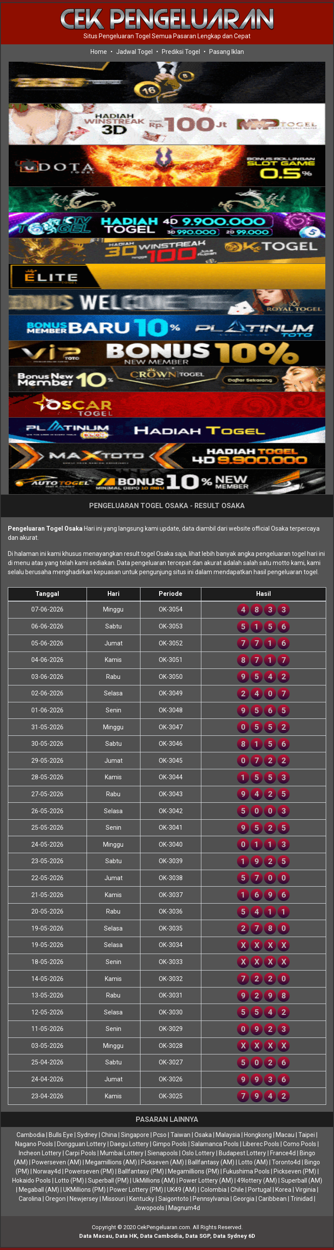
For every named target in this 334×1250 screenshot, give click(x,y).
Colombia (213, 1189)
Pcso (160, 1134)
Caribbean (272, 1198)
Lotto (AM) (253, 1162)
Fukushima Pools (246, 1171)
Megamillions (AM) (111, 1162)
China (109, 1134)
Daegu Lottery (129, 1143)
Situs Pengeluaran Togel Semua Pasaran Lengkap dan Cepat (167, 36)
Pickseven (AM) (162, 1162)
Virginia (305, 1189)
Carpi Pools (80, 1153)
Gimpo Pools (170, 1143)
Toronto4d (286, 1162)
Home (98, 51)
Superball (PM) (108, 1180)
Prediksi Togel (181, 51)
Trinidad (302, 1198)
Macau (285, 1134)
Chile (237, 1189)
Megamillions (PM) (193, 1171)
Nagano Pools (34, 1143)
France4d (283, 1153)
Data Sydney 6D (234, 1236)
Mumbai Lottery (122, 1153)
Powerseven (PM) (89, 1171)
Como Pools (299, 1143)
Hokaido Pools (31, 1180)
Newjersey (84, 1198)
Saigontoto (173, 1198)
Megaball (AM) (39, 1189)
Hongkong (258, 1134)
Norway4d (47, 1171)
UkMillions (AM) (154, 1180)
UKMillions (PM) (84, 1189)
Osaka (203, 1134)
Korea (283, 1189)
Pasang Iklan (226, 51)
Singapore (135, 1134)
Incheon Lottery (40, 1153)
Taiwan (180, 1134)
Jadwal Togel (134, 51)
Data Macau (95, 1236)
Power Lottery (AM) (206, 1180)
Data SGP (197, 1236)
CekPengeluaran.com (163, 1227)
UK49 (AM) (182, 1189)
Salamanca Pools (215, 1143)
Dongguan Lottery (81, 1143)
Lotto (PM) (69, 1180)
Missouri (113, 1198)
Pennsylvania (211, 1198)
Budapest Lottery (242, 1153)
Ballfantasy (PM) (141, 1171)
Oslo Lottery (198, 1153)
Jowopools (149, 1207)
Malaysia (228, 1134)
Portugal (259, 1189)
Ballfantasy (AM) (211, 1162)
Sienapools (162, 1153)
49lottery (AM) (257, 1180)
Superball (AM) (301, 1180)
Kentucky (141, 1198)
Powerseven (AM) (56, 1162)
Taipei (306, 1134)
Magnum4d (184, 1207)
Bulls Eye (61, 1134)
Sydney (87, 1134)
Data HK (126, 1236)
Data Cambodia (161, 1236)
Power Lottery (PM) (136, 1189)
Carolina (30, 1198)
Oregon (55, 1198)
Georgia (243, 1198)
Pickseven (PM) (295, 1171)
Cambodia (31, 1134)
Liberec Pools (261, 1143)
